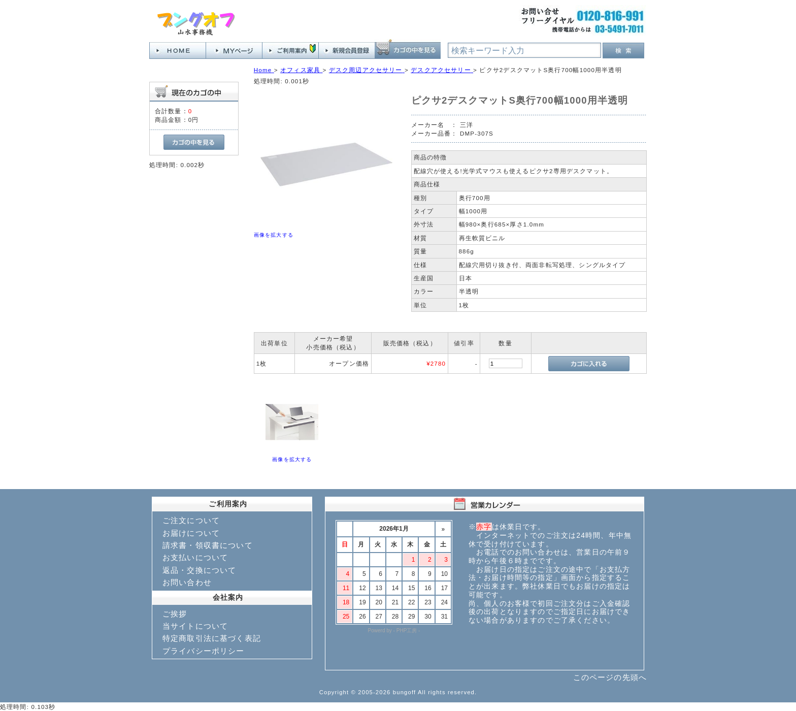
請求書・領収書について (207, 545)
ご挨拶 (174, 613)
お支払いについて (195, 557)
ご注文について (191, 520)
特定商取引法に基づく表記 (211, 638)
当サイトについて (195, 626)
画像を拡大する (273, 235)
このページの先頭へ (610, 677)
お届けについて (191, 533)
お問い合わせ (187, 582)
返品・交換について (199, 570)
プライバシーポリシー (203, 651)
